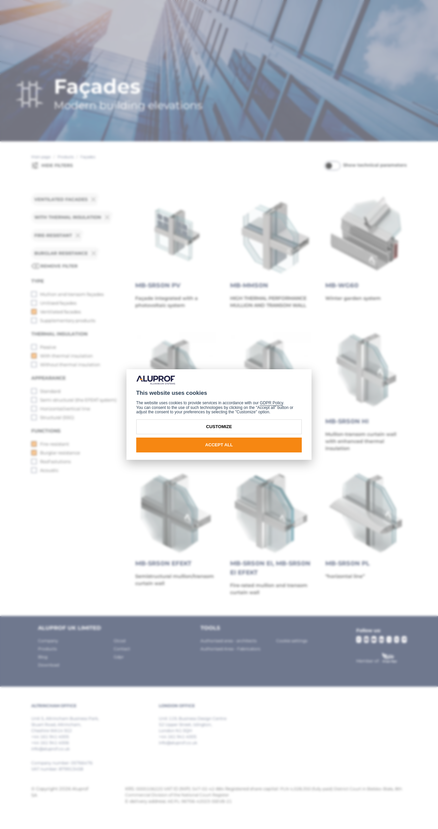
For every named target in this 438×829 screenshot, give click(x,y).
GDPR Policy (271, 403)
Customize (219, 426)
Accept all (219, 444)
